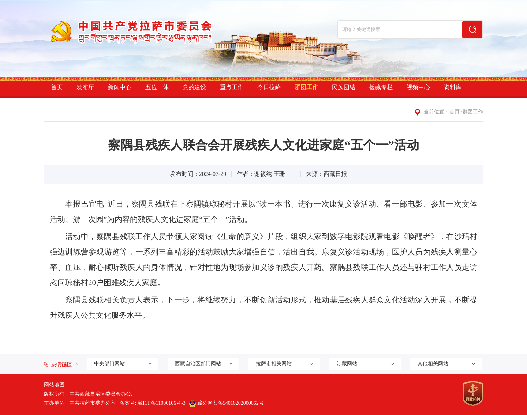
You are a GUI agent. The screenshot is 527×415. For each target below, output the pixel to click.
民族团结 (343, 87)
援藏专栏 (381, 87)
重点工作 (231, 87)
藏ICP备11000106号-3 (162, 403)
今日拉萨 (269, 87)
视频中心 (418, 87)
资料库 (452, 87)
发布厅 (85, 87)
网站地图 (54, 385)
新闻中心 (119, 87)
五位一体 (157, 87)
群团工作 (306, 87)
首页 (57, 87)
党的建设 (194, 87)
